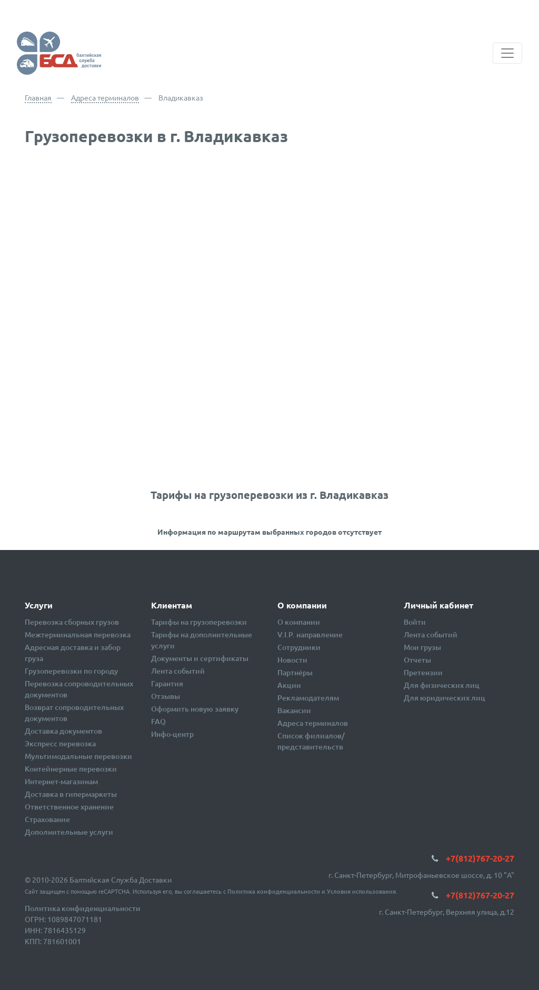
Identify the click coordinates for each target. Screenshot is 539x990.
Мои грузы (422, 647)
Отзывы (165, 696)
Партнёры (295, 672)
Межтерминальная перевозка (78, 634)
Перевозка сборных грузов (72, 622)
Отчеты (417, 660)
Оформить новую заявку (194, 709)
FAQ (158, 721)
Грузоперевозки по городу (71, 671)
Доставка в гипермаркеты (71, 794)
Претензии (423, 672)
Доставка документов (63, 731)
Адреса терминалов (105, 97)
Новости (292, 660)
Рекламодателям (308, 698)
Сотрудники (299, 647)
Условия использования (361, 891)
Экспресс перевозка (60, 743)
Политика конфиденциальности (273, 891)
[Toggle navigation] (507, 53)
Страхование (47, 819)
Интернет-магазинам (61, 781)
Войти (415, 622)
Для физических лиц (442, 685)
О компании (298, 622)
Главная (38, 97)
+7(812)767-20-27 (480, 858)
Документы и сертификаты (199, 658)
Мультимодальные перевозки (78, 756)
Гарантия (167, 683)
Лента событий (178, 671)
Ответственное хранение (69, 807)
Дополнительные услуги (69, 832)
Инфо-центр (172, 734)
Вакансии (294, 710)
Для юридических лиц (444, 698)
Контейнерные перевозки (71, 769)
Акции (289, 685)
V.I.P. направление (310, 634)
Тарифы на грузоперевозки (199, 622)
